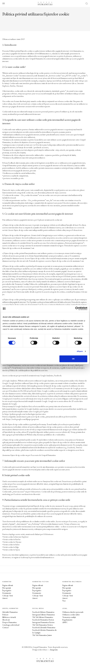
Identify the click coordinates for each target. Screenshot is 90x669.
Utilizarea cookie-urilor (71, 614)
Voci (64, 601)
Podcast (5, 614)
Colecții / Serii (7, 595)
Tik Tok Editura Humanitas (42, 617)
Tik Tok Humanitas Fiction (42, 625)
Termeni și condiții (69, 617)
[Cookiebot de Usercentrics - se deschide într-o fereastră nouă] (77, 308)
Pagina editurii (7, 585)
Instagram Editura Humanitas (43, 614)
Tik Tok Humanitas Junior (42, 635)
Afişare (80, 351)
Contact (5, 627)
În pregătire (6, 590)
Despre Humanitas (9, 622)
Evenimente (6, 593)
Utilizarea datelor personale (72, 612)
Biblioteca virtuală (9, 617)
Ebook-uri (6, 620)
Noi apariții (6, 588)
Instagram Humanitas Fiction (43, 622)
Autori (4, 598)
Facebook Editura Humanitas (43, 612)
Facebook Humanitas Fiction (43, 620)
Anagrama (54, 649)
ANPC (65, 622)
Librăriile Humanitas (10, 612)
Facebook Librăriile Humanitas (43, 627)
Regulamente (67, 620)
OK (73, 359)
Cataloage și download (10, 625)
